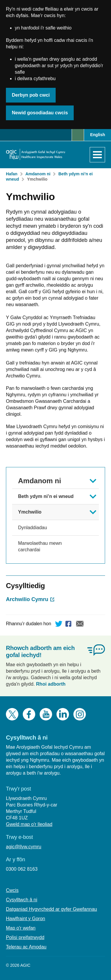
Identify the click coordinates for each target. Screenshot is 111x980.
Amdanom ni (38, 173)
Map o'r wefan (21, 927)
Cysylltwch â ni (21, 899)
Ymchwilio (37, 179)
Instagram (79, 714)
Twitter (59, 624)
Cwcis (12, 890)
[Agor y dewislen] (97, 154)
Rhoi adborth (51, 684)
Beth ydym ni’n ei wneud (46, 496)
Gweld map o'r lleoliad (29, 824)
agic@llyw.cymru (23, 846)
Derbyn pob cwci (31, 95)
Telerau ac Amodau (26, 946)
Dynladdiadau (32, 527)
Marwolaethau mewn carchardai (40, 546)
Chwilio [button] (78, 135)
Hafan (11, 173)
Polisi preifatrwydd (25, 937)
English (97, 134)
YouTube (46, 714)
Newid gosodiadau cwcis (40, 112)
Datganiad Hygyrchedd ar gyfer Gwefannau (51, 909)
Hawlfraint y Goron (25, 918)
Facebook (69, 624)
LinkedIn (63, 714)
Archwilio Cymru (27, 599)
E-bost (80, 624)
